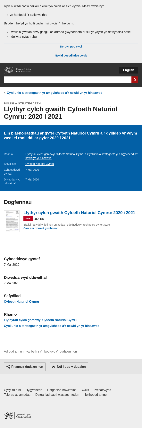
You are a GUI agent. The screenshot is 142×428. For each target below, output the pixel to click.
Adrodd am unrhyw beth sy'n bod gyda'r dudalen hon (40, 351)
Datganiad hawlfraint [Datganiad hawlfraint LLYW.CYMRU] (61, 390)
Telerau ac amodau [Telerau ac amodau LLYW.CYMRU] (17, 394)
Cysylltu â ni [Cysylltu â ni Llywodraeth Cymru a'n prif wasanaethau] (12, 390)
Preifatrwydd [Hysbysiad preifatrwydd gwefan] (102, 390)
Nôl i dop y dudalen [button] (71, 366)
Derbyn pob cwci (71, 46)
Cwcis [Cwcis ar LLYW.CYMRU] (85, 390)
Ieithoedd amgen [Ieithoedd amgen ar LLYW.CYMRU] (96, 394)
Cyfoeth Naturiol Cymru (39, 163)
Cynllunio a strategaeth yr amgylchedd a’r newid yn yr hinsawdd (54, 92)
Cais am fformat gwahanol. (40, 228)
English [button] (128, 70)
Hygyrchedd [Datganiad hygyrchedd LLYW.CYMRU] (34, 390)
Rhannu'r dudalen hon (27, 366)
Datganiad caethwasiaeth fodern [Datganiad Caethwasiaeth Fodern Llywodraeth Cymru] (57, 394)
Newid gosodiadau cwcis (71, 55)
